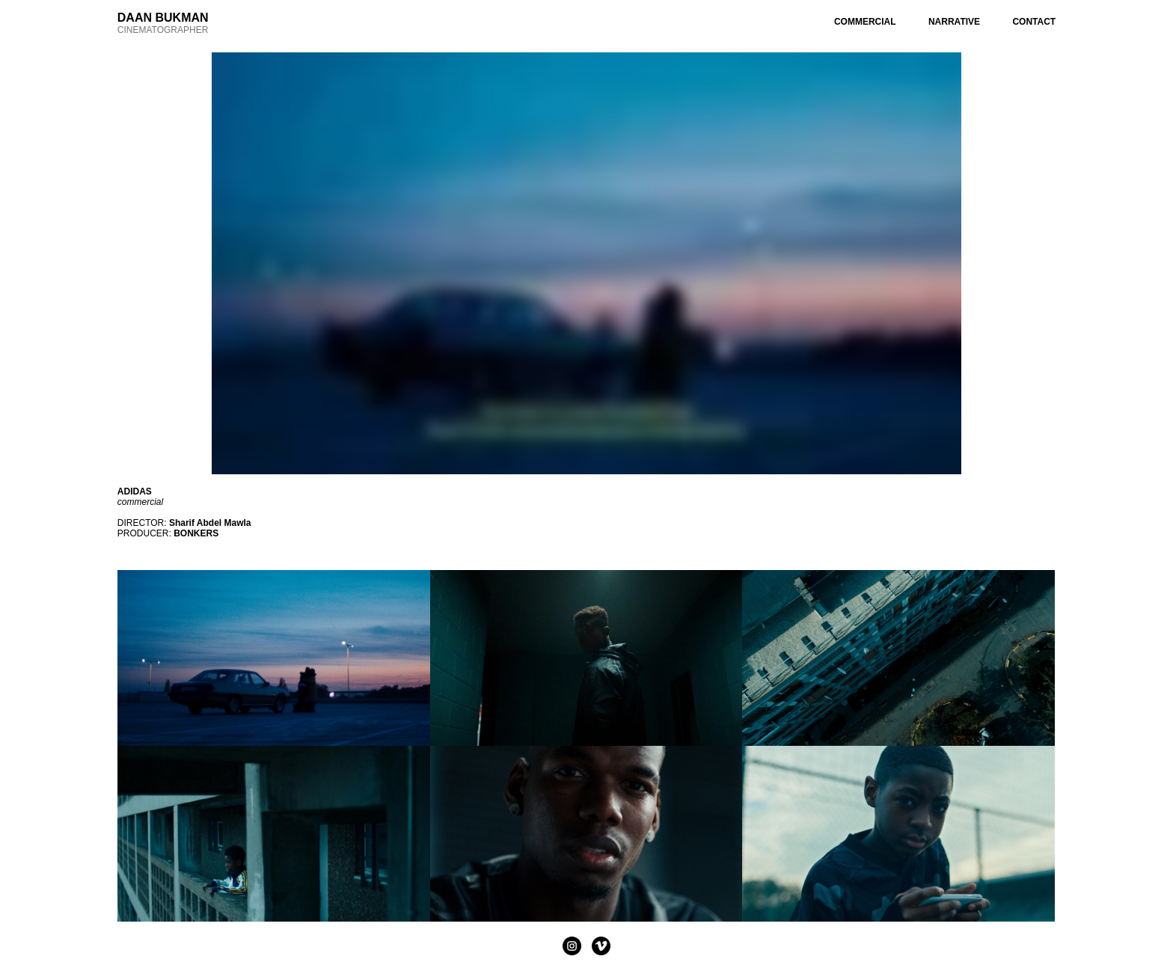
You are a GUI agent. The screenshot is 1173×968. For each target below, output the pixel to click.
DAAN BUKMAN (163, 17)
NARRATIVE (954, 21)
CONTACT (1034, 21)
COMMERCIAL (865, 21)
